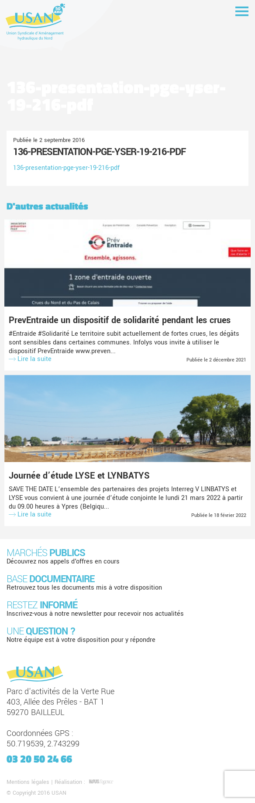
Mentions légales (28, 782)
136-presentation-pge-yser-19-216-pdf (99, 152)
